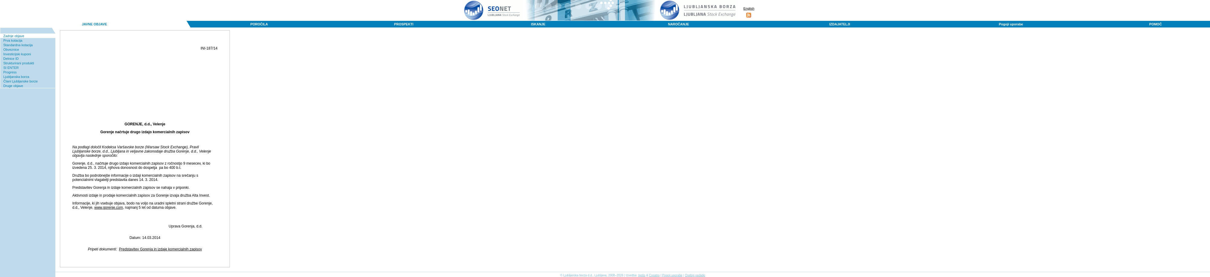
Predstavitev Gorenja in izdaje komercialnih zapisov (160, 249)
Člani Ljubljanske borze (20, 81)
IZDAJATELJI (839, 24)
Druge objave (13, 86)
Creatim (654, 275)
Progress (10, 72)
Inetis (641, 275)
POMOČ (1155, 24)
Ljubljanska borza (16, 77)
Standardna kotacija (18, 45)
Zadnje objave (13, 36)
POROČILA (259, 24)
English (748, 8)
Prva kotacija (12, 40)
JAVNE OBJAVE (94, 24)
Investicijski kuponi (17, 54)
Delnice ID (11, 58)
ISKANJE (538, 24)
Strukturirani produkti (18, 63)
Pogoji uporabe (1011, 24)
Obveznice (11, 49)
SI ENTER (11, 67)
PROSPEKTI (404, 24)
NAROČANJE (678, 24)
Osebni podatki (695, 275)
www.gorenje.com (108, 207)
